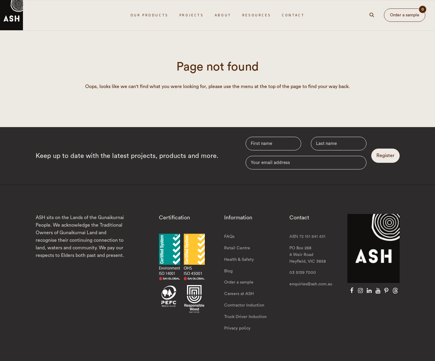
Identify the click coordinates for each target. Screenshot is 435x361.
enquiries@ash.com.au (310, 284)
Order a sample (407, 12)
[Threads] (395, 291)
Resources (256, 15)
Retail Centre (237, 248)
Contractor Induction (244, 305)
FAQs (229, 237)
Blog (228, 271)
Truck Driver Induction (245, 317)
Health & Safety (239, 260)
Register (385, 155)
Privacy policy (237, 328)
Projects (191, 15)
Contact (293, 15)
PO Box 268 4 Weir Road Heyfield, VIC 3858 (307, 255)
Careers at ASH (239, 294)
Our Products (149, 15)
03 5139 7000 (302, 273)
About (223, 15)
